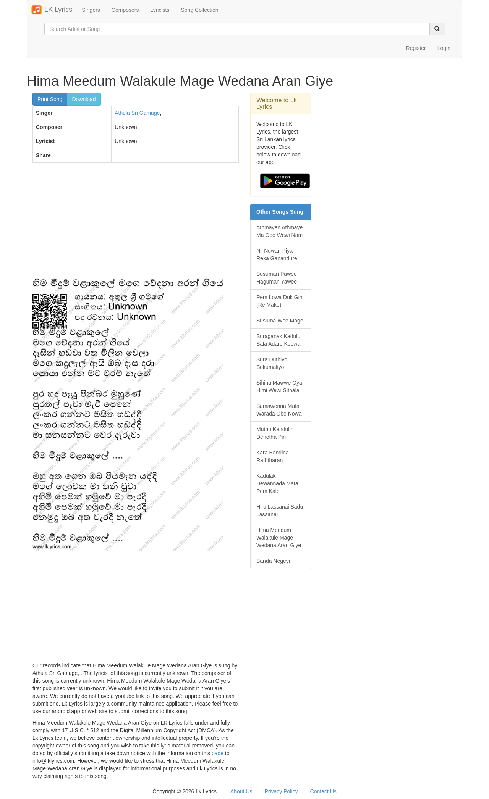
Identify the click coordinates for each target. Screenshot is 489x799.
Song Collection (199, 10)
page (217, 753)
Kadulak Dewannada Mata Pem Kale (277, 483)
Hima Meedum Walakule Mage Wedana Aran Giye (278, 537)
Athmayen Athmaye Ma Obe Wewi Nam (279, 231)
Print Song (49, 99)
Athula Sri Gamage (137, 113)
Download (84, 99)
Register (416, 48)
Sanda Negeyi (273, 561)
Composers (125, 10)
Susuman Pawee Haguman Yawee (276, 278)
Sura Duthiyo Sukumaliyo (271, 363)
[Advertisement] (135, 223)
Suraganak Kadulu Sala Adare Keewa (278, 340)
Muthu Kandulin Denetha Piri (274, 433)
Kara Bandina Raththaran (272, 456)
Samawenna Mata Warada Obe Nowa (279, 410)
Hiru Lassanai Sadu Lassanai (279, 510)
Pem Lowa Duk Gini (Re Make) (280, 301)
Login (443, 48)
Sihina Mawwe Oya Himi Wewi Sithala (279, 386)
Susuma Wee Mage (279, 320)
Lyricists (159, 10)
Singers (91, 10)
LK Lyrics (51, 10)
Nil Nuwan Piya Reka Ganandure (276, 254)
